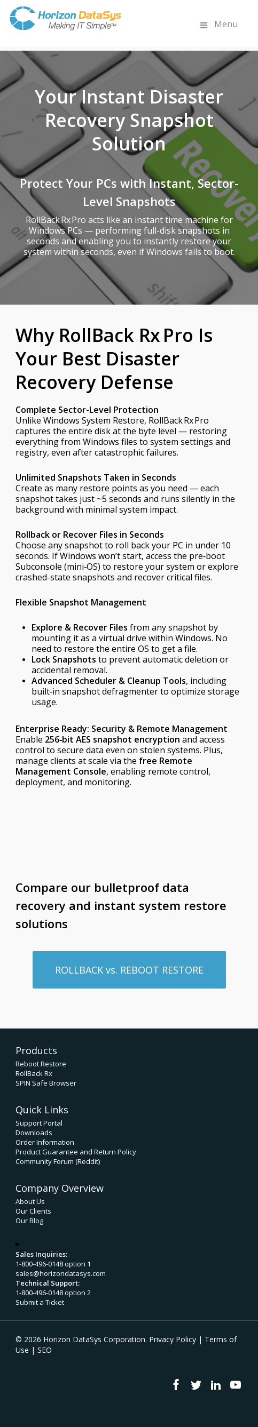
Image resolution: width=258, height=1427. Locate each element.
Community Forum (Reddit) (57, 1161)
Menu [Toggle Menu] (218, 24)
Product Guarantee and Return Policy (75, 1152)
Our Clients (33, 1211)
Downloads (33, 1132)
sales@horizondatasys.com (60, 1273)
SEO (44, 1350)
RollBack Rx (33, 1073)
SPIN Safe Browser (45, 1083)
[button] (129, 969)
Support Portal (38, 1123)
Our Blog (29, 1220)
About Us (30, 1201)
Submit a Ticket (39, 1302)
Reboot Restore (40, 1064)
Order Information (44, 1142)
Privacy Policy (172, 1339)
